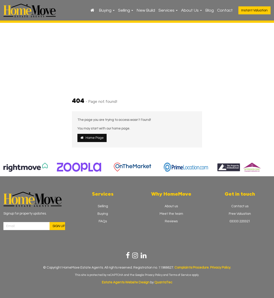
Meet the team (171, 213)
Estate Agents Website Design (126, 282)
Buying (107, 10)
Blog (209, 10)
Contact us (239, 206)
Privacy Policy (154, 275)
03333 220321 (239, 221)
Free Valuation (240, 213)
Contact (225, 10)
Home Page (92, 138)
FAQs (103, 221)
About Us (191, 10)
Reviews (171, 221)
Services (168, 10)
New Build (146, 10)
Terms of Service (180, 275)
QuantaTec (163, 282)
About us (171, 206)
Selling (125, 10)
